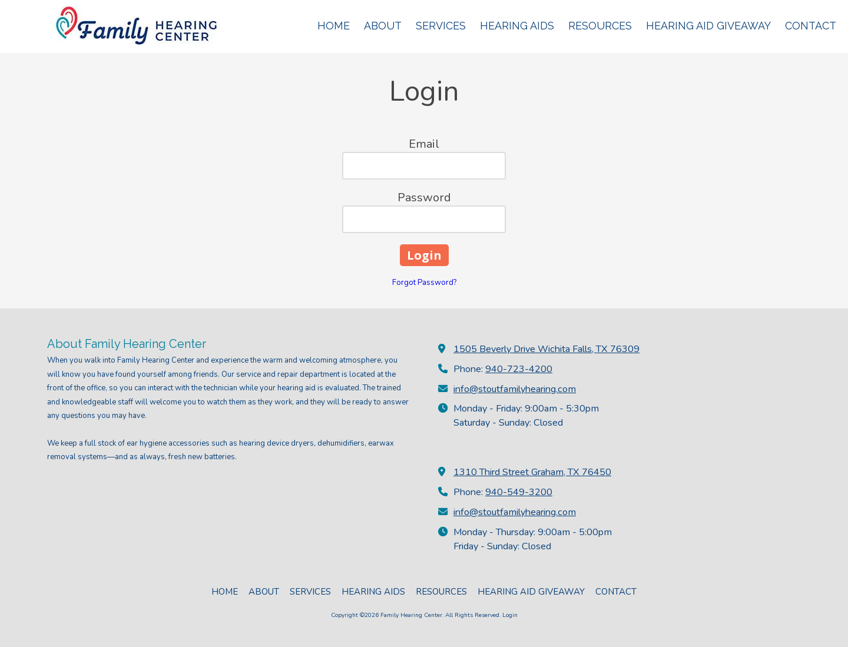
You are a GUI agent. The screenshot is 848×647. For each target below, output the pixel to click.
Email (424, 144)
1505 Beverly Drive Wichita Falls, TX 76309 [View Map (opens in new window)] (546, 349)
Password (424, 197)
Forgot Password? (424, 282)
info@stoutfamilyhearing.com (514, 389)
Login (510, 615)
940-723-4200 (518, 369)
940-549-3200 (518, 492)
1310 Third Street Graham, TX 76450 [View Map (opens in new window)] (532, 472)
